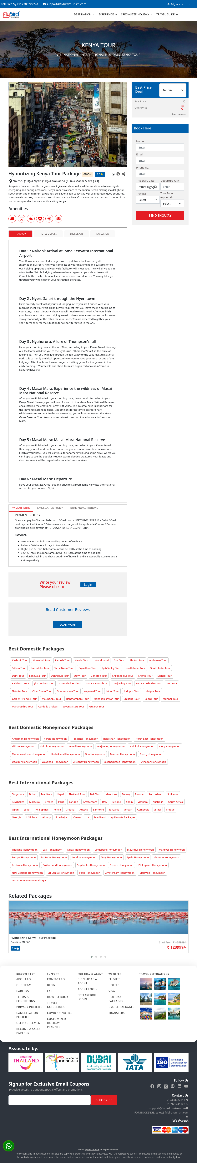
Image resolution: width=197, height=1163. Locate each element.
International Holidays (100, 55)
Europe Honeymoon (24, 857)
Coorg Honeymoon (151, 754)
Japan (15, 809)
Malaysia (34, 802)
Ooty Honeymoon (169, 746)
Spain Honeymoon (138, 857)
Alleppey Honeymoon (86, 762)
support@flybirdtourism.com (64, 4)
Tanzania (114, 809)
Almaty (46, 817)
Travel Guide (165, 14)
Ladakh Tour (62, 660)
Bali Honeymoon (52, 849)
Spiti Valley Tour (111, 668)
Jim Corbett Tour (44, 683)
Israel (157, 809)
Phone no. (142, 167)
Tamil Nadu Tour (64, 668)
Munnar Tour (170, 699)
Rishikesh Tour (20, 683)
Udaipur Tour (152, 691)
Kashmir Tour (20, 660)
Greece (49, 802)
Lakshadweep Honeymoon (120, 762)
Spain (129, 802)
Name (140, 141)
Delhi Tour (18, 675)
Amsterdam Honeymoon (119, 872)
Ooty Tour (80, 675)
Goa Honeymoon (95, 754)
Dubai (32, 794)
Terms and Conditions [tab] (84, 507)
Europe (139, 794)
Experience (106, 14)
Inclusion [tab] (76, 233)
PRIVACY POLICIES (29, 1007)
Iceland (116, 802)
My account (177, 4)
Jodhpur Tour (131, 691)
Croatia (70, 809)
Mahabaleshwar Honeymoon (29, 754)
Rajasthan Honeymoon (116, 738)
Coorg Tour (151, 699)
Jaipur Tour (112, 691)
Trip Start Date (145, 180)
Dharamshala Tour (68, 691)
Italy (104, 802)
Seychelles (18, 802)
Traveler (141, 194)
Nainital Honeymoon (142, 746)
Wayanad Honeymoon (55, 762)
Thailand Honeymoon (25, 849)
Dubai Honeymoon (78, 849)
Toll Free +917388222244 (19, 4)
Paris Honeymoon (89, 872)
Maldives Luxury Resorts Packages (114, 817)
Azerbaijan (62, 817)
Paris (61, 802)
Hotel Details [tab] (48, 233)
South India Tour (160, 668)
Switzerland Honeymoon (57, 865)
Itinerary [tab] (20, 233)
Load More (67, 624)
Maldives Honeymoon (172, 849)
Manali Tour (165, 675)
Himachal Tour (41, 660)
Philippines (41, 809)
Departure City (169, 180)
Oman (77, 817)
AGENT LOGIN (88, 989)
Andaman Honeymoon (25, 738)
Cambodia (143, 809)
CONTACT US (56, 979)
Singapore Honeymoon (108, 849)
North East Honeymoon (149, 738)
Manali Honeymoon (80, 746)
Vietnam (143, 802)
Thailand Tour (77, 794)
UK (87, 817)
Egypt (27, 809)
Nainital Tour (19, 691)
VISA (112, 991)
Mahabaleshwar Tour (106, 699)
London (73, 802)
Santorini (98, 809)
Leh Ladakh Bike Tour (149, 683)
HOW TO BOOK (57, 997)
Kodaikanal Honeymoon (65, 754)
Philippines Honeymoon (152, 865)
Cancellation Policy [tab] (50, 507)
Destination (82, 14)
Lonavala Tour (37, 675)
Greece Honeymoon (121, 865)
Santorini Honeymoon (54, 857)
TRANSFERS (117, 1013)
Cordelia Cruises (48, 706)
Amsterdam (90, 802)
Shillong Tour (131, 699)
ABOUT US (23, 979)
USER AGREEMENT (29, 1023)
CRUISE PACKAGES (121, 1007)
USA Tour (31, 817)
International (66, 55)
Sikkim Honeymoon (23, 746)
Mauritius (111, 794)
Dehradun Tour (60, 675)
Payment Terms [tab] (21, 507)
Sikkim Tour (19, 668)
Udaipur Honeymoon (24, 762)
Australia (158, 802)
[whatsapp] (113, 174)
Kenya (57, 809)
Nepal (60, 794)
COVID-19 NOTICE (60, 1013)
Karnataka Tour (40, 668)
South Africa (175, 802)
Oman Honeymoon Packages (29, 880)
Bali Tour (95, 794)
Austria (83, 809)
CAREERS (22, 991)
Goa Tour (119, 660)
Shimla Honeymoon (52, 746)
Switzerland (155, 794)
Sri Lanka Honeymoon (61, 872)
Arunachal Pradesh (70, 683)
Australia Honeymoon (25, 865)
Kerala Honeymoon (55, 738)
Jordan (128, 809)
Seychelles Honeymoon (91, 865)
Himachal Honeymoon (85, 738)
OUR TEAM (24, 985)
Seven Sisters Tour (73, 706)
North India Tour (135, 668)
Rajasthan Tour (88, 668)
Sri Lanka (172, 794)
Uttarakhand (101, 660)
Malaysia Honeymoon (152, 872)
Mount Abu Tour (51, 699)
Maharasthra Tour (22, 706)
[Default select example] (148, 200)
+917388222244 (177, 1100)
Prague (170, 809)
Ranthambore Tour (77, 699)
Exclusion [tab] (102, 233)
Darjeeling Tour (122, 683)
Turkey (126, 794)
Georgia (16, 817)
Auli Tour (172, 683)
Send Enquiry (160, 215)
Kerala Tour (81, 660)
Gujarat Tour (96, 706)
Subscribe (104, 1100)
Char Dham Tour (42, 691)
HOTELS (114, 985)
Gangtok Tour (99, 675)
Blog (51, 985)
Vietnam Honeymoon (166, 857)
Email (139, 154)
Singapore (18, 794)
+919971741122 (177, 1104)
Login (88, 584)
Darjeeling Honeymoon (111, 746)
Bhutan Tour (136, 660)
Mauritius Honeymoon (140, 849)
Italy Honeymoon (111, 857)
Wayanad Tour (92, 691)
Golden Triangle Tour (24, 699)
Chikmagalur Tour (122, 675)
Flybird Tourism (92, 1149)
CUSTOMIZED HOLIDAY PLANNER (56, 1023)
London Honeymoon (84, 857)
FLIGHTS (114, 979)
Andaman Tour (158, 660)
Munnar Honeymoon (122, 754)
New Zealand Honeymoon (27, 872)
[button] (91, 957)
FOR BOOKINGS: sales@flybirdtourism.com (161, 1114)
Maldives (46, 794)
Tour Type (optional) (166, 195)
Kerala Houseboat (97, 683)
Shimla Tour (145, 675)
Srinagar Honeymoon (153, 762)
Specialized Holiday (135, 14)
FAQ (50, 991)
